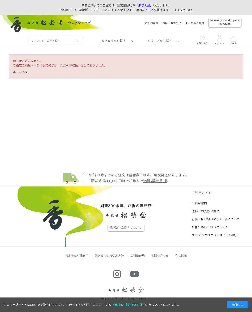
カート (233, 40)
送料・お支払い (172, 23)
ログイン (219, 39)
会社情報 (181, 256)
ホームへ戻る (22, 72)
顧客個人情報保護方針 (109, 256)
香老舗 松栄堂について (126, 227)
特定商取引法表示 (76, 256)
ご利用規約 (137, 256)
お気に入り (202, 40)
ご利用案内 (151, 23)
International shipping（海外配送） (224, 22)
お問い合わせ (160, 256)
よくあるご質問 (194, 23)
